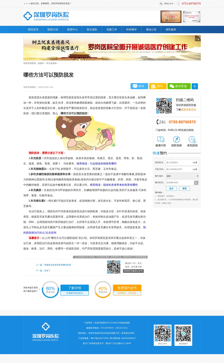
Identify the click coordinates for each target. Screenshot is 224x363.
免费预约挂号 (127, 290)
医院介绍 (52, 29)
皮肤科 (41, 63)
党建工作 (111, 29)
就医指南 (176, 141)
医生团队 (92, 29)
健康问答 (160, 142)
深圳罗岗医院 (29, 63)
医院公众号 (166, 4)
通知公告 (151, 29)
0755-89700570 (188, 3)
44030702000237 (128, 338)
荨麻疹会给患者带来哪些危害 (57, 265)
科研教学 (131, 29)
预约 (157, 86)
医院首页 (33, 29)
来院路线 (192, 141)
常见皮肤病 (51, 63)
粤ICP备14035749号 (99, 338)
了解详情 (75, 290)
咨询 (138, 86)
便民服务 (171, 29)
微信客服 (178, 86)
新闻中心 (72, 29)
